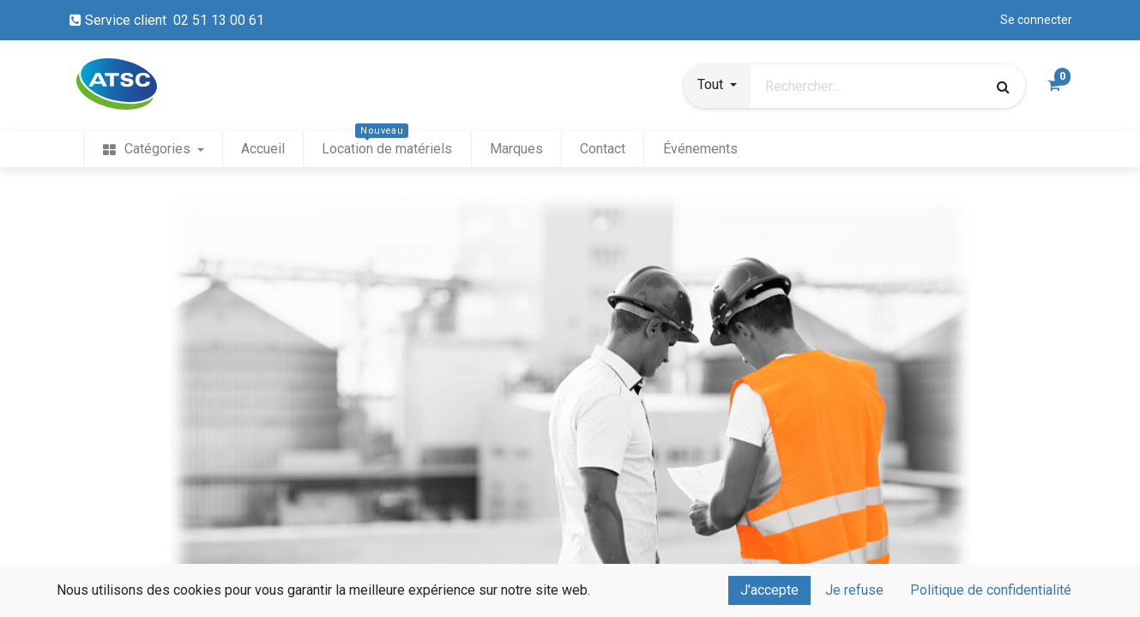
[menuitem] (153, 149)
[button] (717, 86)
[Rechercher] (1003, 86)
